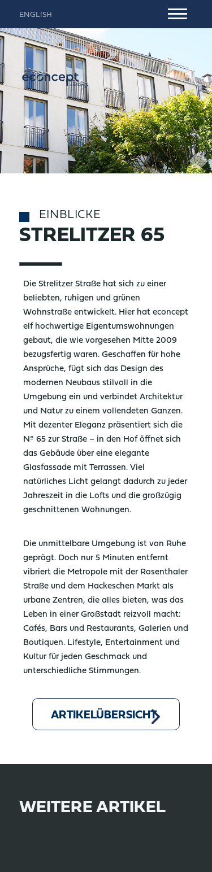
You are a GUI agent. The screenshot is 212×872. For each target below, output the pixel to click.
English (35, 15)
